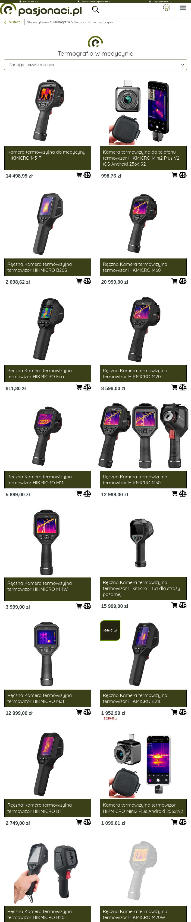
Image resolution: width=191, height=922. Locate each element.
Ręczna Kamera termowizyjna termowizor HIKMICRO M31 (39, 698)
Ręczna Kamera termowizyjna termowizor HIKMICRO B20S (39, 267)
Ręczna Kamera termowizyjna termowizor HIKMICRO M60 (135, 267)
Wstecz (12, 22)
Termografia (61, 22)
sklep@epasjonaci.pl (162, 1)
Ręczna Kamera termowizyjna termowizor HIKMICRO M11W (39, 586)
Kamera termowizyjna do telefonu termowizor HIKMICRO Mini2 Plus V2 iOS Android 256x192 (141, 158)
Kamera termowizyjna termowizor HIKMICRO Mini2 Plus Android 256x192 (143, 808)
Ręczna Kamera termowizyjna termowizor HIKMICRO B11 (39, 808)
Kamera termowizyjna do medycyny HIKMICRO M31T (46, 155)
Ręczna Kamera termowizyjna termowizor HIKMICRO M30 (135, 479)
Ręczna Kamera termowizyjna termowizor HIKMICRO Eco (39, 373)
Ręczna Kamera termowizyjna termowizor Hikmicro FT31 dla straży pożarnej (141, 588)
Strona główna (38, 22)
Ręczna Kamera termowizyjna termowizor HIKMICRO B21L (135, 698)
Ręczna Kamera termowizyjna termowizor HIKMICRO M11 (39, 479)
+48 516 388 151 (30, 1)
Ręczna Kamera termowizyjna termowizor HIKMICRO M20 (135, 373)
